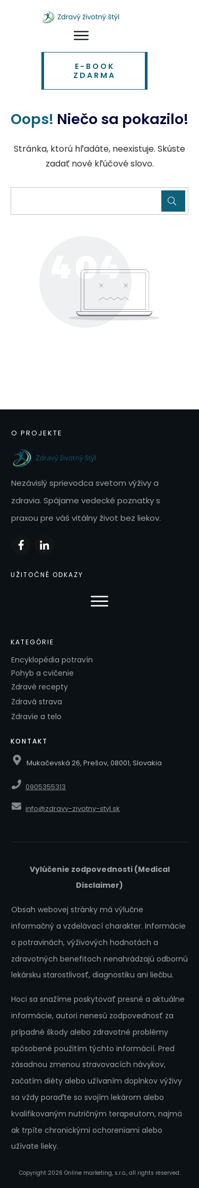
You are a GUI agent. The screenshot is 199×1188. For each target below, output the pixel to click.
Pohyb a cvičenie (42, 673)
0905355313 (45, 787)
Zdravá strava (36, 701)
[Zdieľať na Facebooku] (21, 545)
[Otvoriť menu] (81, 36)
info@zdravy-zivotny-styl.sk (72, 808)
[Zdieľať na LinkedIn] (44, 545)
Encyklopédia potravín (52, 659)
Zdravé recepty (39, 687)
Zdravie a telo (36, 716)
